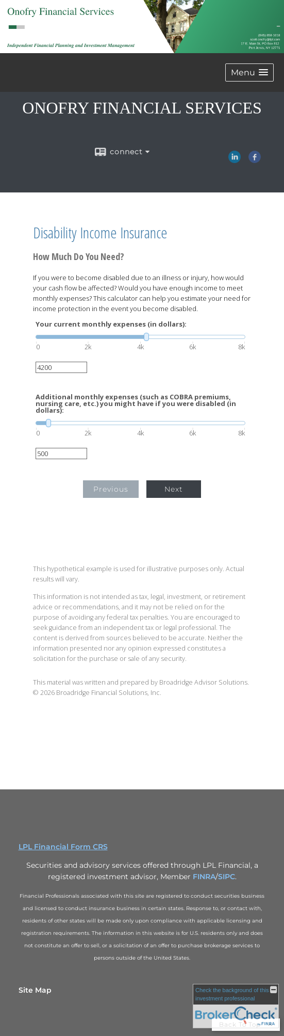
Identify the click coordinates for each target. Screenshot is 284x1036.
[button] (249, 72)
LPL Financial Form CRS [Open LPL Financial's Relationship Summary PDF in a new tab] (63, 846)
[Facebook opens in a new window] (254, 159)
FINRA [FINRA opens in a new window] (204, 876)
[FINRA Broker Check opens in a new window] (236, 1006)
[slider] (140, 337)
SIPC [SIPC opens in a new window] (226, 876)
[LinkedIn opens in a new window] (234, 159)
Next (173, 489)
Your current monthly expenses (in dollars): (111, 324)
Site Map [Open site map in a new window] (35, 990)
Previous (110, 489)
